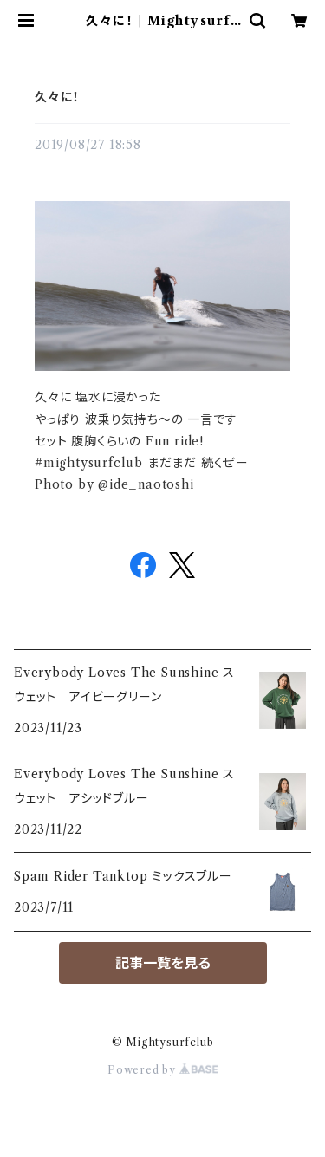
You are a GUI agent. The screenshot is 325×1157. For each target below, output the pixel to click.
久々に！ (57, 97)
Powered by (162, 1069)
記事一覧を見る (163, 963)
